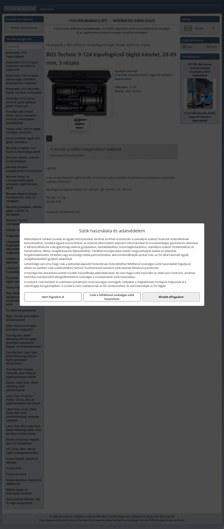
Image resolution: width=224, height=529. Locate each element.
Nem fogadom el (53, 297)
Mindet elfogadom (171, 297)
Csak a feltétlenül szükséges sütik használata (112, 297)
